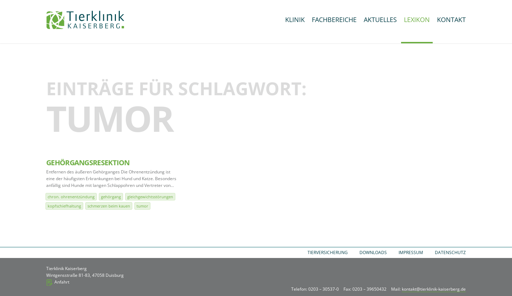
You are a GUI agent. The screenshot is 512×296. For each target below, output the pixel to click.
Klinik (295, 19)
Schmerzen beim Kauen (108, 206)
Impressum (411, 252)
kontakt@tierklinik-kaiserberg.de (434, 289)
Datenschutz (450, 252)
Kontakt (451, 19)
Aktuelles (380, 19)
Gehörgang (111, 196)
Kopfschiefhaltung (64, 206)
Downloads (373, 252)
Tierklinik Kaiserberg (85, 20)
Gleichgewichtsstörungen (150, 196)
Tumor (142, 206)
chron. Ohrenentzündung (71, 196)
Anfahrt (61, 282)
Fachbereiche (334, 19)
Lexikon (417, 19)
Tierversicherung (328, 252)
